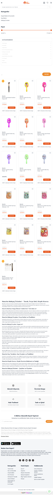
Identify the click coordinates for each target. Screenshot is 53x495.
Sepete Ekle (11, 107)
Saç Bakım (4, 18)
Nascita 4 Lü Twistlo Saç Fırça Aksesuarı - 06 (44, 206)
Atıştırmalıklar (11, 473)
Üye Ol (22, 469)
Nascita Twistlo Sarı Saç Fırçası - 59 (25, 98)
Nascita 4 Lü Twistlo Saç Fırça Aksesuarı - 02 (44, 242)
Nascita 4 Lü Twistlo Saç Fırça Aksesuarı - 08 (9, 206)
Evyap (3, 60)
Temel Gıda (10, 469)
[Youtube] (26, 460)
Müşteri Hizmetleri (25, 473)
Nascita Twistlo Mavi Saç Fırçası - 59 (43, 170)
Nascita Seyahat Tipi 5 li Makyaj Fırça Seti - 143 (7, 278)
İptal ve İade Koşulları (39, 479)
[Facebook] (19, 460)
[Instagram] (30, 460)
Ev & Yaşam (10, 484)
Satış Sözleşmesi (38, 469)
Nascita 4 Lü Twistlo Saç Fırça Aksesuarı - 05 (9, 242)
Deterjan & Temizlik (12, 477)
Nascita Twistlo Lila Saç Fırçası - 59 (7, 170)
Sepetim (23, 471)
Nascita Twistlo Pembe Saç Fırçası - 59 (8, 134)
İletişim (22, 479)
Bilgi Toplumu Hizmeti (26, 477)
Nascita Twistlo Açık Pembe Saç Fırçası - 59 (43, 134)
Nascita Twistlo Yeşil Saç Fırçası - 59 (25, 170)
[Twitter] (22, 460)
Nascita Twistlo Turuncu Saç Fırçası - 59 (26, 134)
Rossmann (4, 62)
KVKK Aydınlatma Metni (38, 475)
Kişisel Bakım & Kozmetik (7, 16)
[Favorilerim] (47, 2)
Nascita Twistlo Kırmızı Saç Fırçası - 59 (43, 98)
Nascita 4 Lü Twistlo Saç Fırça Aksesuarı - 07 (26, 206)
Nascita (3, 96)
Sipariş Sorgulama (25, 475)
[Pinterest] (34, 460)
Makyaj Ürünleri (5, 20)
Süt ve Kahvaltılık (12, 471)
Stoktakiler (5, 74)
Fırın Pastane (11, 475)
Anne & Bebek (11, 479)
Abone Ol (49, 421)
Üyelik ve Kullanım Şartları (38, 471)
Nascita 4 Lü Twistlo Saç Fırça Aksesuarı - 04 (26, 242)
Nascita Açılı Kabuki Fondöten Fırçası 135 (8, 98)
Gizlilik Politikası (37, 477)
